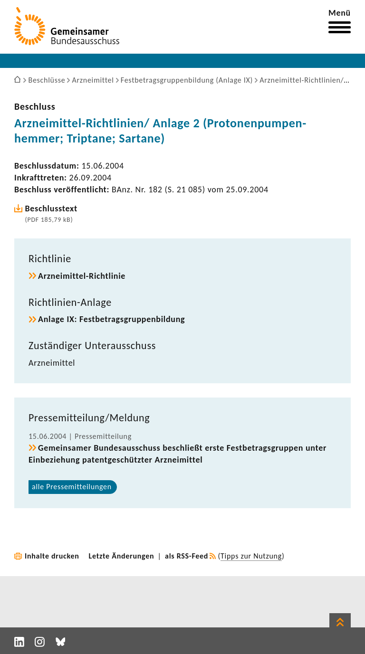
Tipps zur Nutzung (251, 555)
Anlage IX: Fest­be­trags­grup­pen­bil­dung (111, 319)
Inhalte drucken (52, 555)
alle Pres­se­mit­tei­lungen (72, 486)
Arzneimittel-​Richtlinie (81, 276)
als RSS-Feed (186, 555)
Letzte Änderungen (121, 555)
